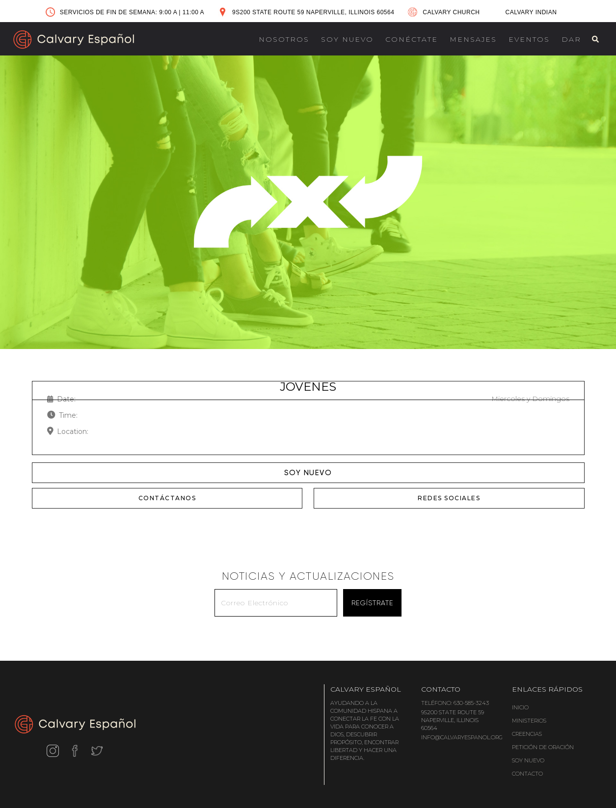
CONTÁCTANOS (167, 498)
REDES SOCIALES (449, 498)
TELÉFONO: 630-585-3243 (455, 703)
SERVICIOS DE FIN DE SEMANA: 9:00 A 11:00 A (132, 12)
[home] (73, 39)
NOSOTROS (284, 39)
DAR (571, 39)
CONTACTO (527, 773)
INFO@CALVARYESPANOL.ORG (462, 737)
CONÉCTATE (411, 39)
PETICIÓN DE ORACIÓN (543, 747)
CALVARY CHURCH (451, 12)
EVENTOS (529, 39)
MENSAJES (473, 39)
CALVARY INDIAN (531, 12)
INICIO (520, 707)
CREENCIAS (527, 733)
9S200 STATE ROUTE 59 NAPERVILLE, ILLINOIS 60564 (313, 12)
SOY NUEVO (347, 39)
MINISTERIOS (529, 720)
